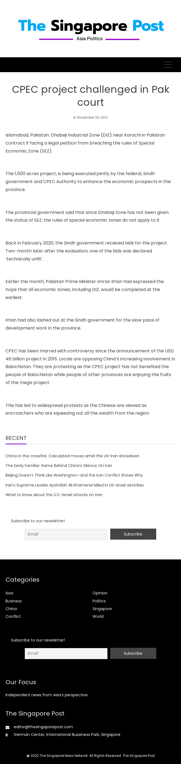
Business (14, 601)
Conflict (13, 616)
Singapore (102, 608)
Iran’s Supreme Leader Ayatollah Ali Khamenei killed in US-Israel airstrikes (75, 485)
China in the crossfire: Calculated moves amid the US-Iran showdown (72, 456)
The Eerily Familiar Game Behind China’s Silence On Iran (59, 465)
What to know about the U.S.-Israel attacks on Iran (54, 494)
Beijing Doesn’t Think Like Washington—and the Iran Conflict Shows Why (74, 475)
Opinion (100, 593)
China (11, 608)
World (98, 616)
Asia (9, 593)
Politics (99, 601)
